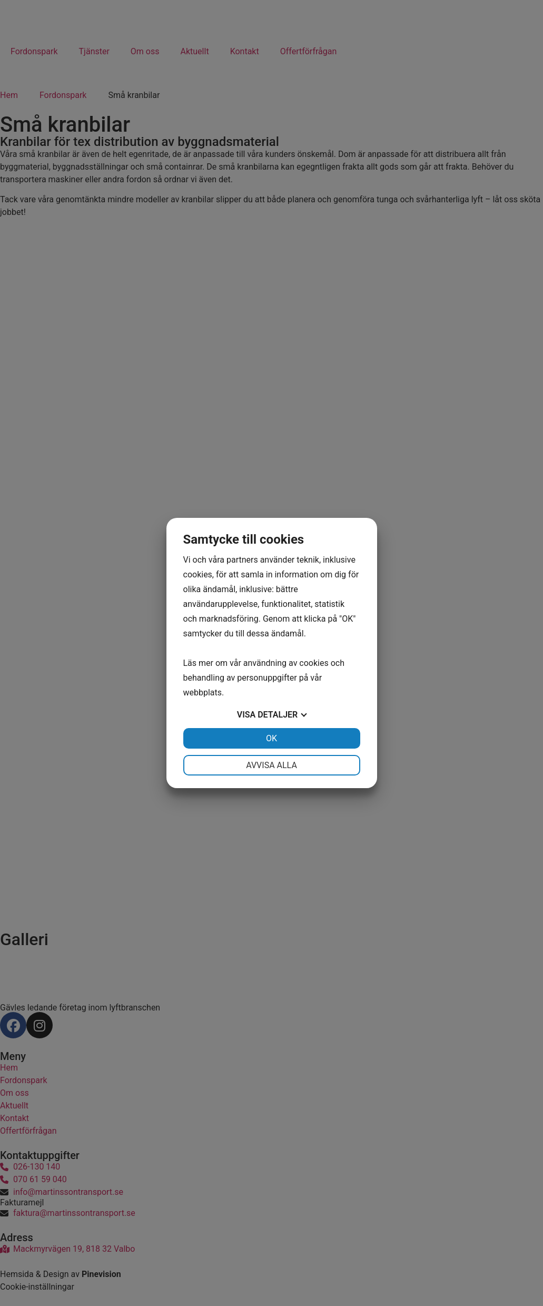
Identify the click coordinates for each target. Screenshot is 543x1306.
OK (271, 738)
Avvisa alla (271, 765)
